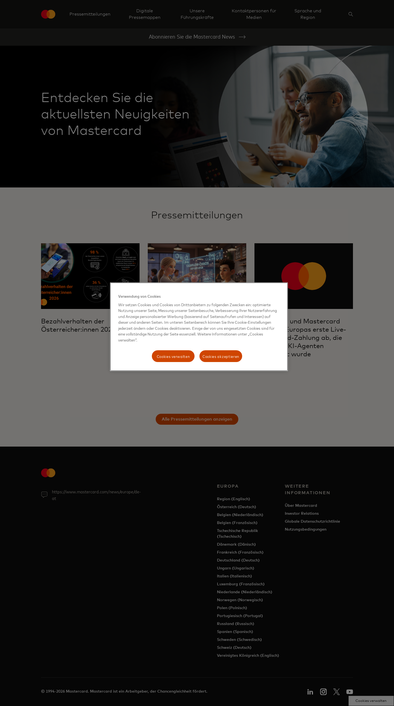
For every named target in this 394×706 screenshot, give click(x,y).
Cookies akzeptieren (220, 356)
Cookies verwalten (173, 356)
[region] (199, 326)
